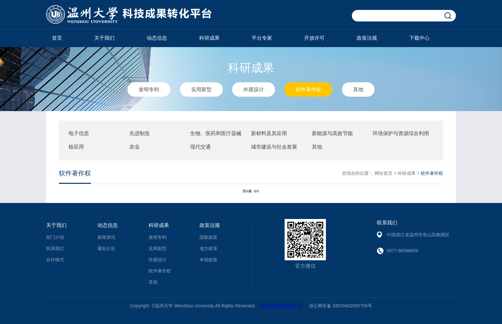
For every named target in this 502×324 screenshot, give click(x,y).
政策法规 (367, 38)
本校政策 (208, 259)
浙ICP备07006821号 (281, 305)
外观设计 (253, 89)
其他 (358, 89)
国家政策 (208, 237)
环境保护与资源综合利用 (401, 133)
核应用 (76, 147)
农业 (134, 147)
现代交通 (200, 147)
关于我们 (104, 38)
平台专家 (262, 38)
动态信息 (157, 38)
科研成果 (209, 38)
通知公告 (106, 248)
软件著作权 (308, 89)
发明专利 (149, 89)
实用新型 (201, 89)
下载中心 (419, 38)
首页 (57, 38)
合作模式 (55, 259)
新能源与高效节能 (332, 133)
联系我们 (55, 248)
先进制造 (139, 133)
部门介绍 (55, 237)
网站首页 (384, 173)
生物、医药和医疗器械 (215, 133)
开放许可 (314, 38)
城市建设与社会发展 (274, 147)
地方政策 (208, 248)
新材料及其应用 (269, 133)
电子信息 (79, 133)
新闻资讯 (106, 237)
